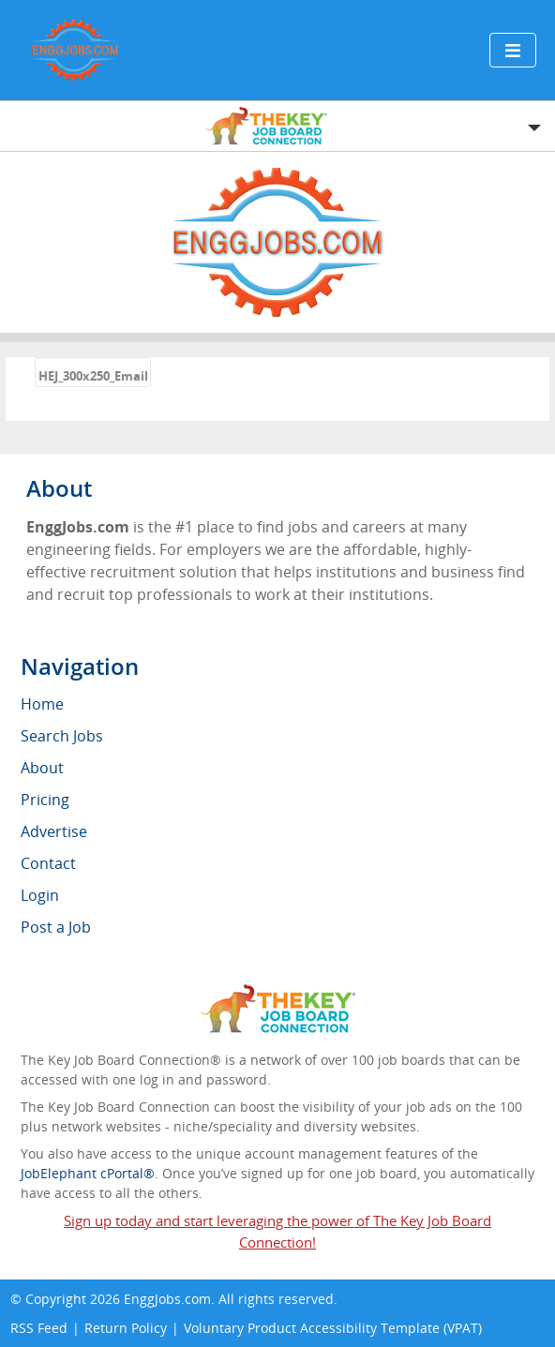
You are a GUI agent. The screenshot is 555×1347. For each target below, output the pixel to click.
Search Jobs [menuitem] (62, 736)
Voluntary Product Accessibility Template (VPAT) (333, 1328)
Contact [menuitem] (48, 863)
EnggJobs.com (167, 1299)
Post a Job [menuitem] (56, 927)
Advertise (54, 831)
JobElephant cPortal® (88, 1173)
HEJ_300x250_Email (93, 375)
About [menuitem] (42, 767)
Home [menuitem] (42, 704)
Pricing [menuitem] (45, 799)
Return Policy (125, 1328)
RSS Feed (39, 1328)
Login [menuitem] (40, 895)
